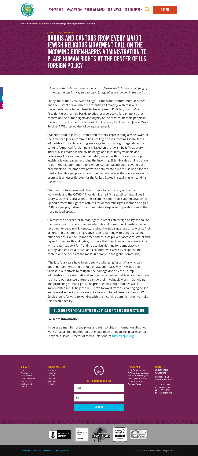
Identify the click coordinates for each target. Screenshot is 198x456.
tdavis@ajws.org (123, 336)
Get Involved (26, 384)
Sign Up (99, 407)
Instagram (52, 373)
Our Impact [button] (114, 10)
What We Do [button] (74, 10)
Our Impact (26, 381)
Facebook (51, 370)
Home (23, 370)
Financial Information (43, 450)
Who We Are (26, 373)
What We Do (26, 375)
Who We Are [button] (56, 10)
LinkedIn (51, 384)
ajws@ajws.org (165, 392)
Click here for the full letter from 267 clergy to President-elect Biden (99, 311)
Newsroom (25, 450)
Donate (165, 10)
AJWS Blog (51, 381)
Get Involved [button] (133, 10)
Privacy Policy (134, 384)
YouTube (51, 378)
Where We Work (28, 378)
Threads (51, 375)
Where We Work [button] (94, 10)
